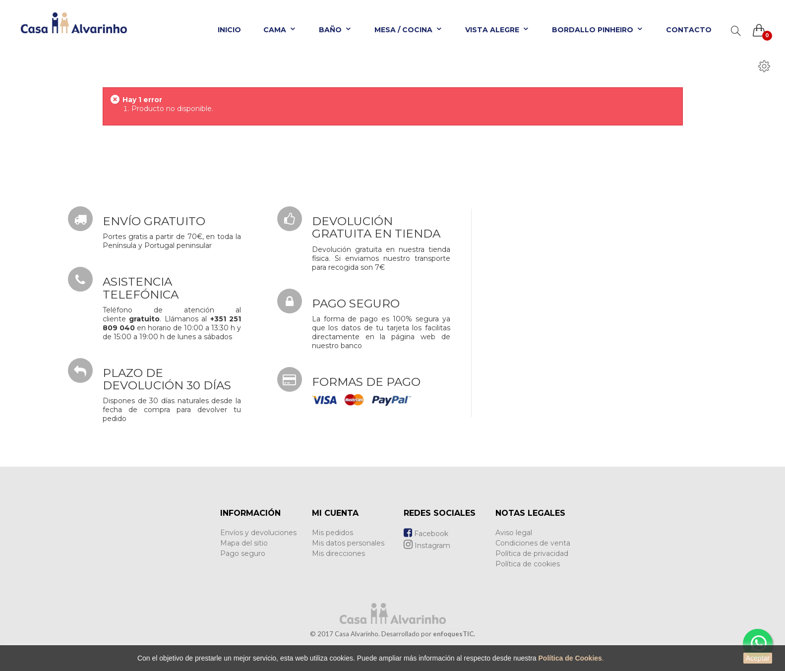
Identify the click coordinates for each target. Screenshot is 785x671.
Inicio (229, 29)
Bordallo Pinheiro (598, 30)
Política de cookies (527, 563)
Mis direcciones (338, 553)
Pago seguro (242, 553)
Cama (280, 30)
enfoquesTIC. (454, 634)
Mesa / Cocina (408, 30)
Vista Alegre (497, 30)
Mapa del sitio (244, 543)
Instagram (427, 545)
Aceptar (758, 658)
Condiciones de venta (532, 543)
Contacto (689, 29)
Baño (335, 30)
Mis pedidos (332, 532)
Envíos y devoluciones (258, 532)
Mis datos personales (348, 543)
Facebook (426, 533)
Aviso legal (513, 532)
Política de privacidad (531, 553)
